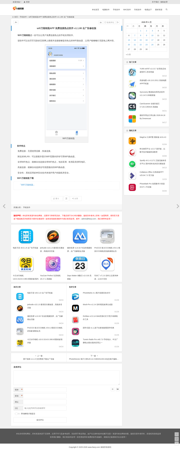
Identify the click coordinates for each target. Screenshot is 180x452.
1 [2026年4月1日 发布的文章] (140, 31)
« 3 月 (128, 54)
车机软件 (137, 10)
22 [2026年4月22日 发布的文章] (141, 45)
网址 (17, 402)
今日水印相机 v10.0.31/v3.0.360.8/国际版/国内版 (26, 279)
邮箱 (18, 396)
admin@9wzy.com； (89, 219)
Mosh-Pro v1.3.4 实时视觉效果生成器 (98, 304)
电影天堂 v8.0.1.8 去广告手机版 (25, 248)
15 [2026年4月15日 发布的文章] (141, 40)
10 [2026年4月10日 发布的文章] (152, 35)
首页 (15, 17)
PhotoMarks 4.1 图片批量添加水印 (96, 293)
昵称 (18, 389)
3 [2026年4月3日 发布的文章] (152, 31)
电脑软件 (106, 10)
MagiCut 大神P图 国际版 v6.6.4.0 (153, 137)
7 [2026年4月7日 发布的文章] (134, 35)
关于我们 (155, 2)
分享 (75, 199)
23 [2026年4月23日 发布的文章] (147, 45)
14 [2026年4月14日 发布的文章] (135, 40)
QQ (16, 408)
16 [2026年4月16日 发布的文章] (147, 40)
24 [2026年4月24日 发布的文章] (152, 45)
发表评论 (109, 22)
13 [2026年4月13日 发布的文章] (129, 40)
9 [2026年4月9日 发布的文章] (146, 35)
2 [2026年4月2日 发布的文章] (146, 31)
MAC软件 (127, 10)
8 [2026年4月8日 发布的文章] (140, 35)
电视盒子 (148, 10)
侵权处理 (163, 2)
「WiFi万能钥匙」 (27, 185)
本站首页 (95, 10)
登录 (27, 2)
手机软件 (116, 10)
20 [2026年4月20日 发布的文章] (129, 45)
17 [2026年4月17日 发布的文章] (152, 40)
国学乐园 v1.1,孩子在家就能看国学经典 (98, 328)
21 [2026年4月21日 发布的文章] (135, 45)
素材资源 (158, 10)
